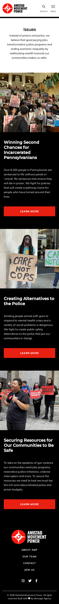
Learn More (29, 211)
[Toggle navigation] (53, 8)
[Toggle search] (44, 8)
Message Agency (42, 598)
